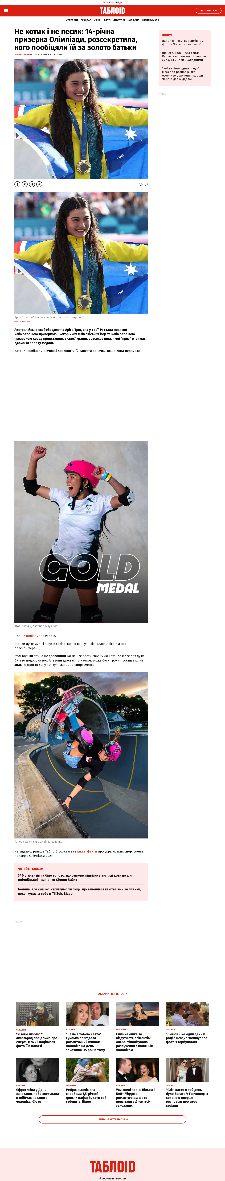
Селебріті (72, 20)
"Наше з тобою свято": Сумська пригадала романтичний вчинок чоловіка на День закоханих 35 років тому (85, 1042)
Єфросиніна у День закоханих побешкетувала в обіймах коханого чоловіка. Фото (37, 1096)
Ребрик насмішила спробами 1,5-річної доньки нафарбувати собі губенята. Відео (86, 1096)
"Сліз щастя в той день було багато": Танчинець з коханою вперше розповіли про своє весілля (187, 1098)
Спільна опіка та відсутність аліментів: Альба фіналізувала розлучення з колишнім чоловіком (134, 1042)
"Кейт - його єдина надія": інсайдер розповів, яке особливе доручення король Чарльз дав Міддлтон (182, 74)
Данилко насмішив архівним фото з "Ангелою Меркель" (183, 42)
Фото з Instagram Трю (22, 321)
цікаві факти (87, 851)
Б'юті (107, 20)
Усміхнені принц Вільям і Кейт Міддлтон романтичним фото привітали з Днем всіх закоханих (135, 1098)
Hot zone (133, 20)
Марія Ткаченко (24, 54)
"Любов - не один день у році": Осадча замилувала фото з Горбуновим (186, 1038)
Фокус (167, 35)
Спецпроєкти (150, 20)
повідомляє (35, 636)
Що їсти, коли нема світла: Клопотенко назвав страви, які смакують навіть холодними (184, 56)
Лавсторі (119, 20)
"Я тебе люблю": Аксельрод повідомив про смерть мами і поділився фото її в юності (36, 1040)
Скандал (86, 20)
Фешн (97, 20)
